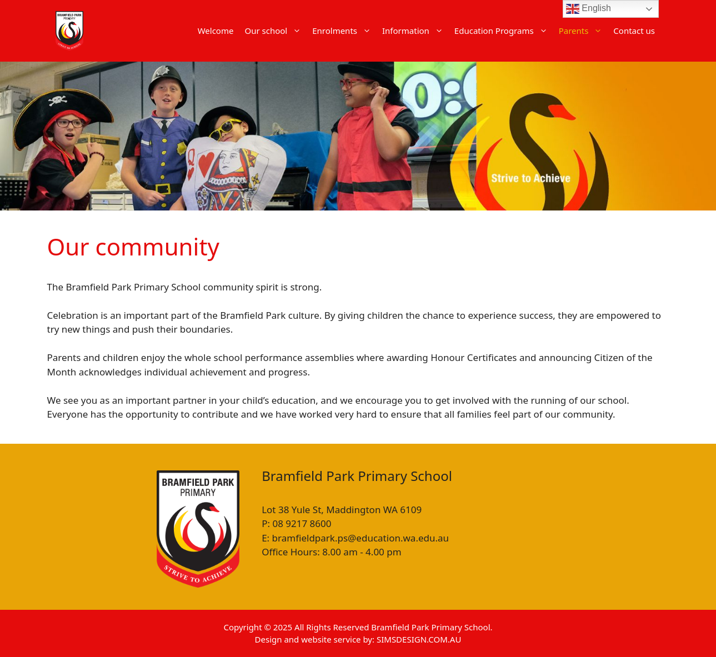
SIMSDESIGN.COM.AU (419, 639)
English (588, 9)
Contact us (634, 30)
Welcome (216, 30)
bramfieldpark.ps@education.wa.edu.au (360, 537)
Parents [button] (583, 30)
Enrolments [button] (344, 30)
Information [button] (415, 30)
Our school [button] (275, 30)
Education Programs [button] (503, 30)
